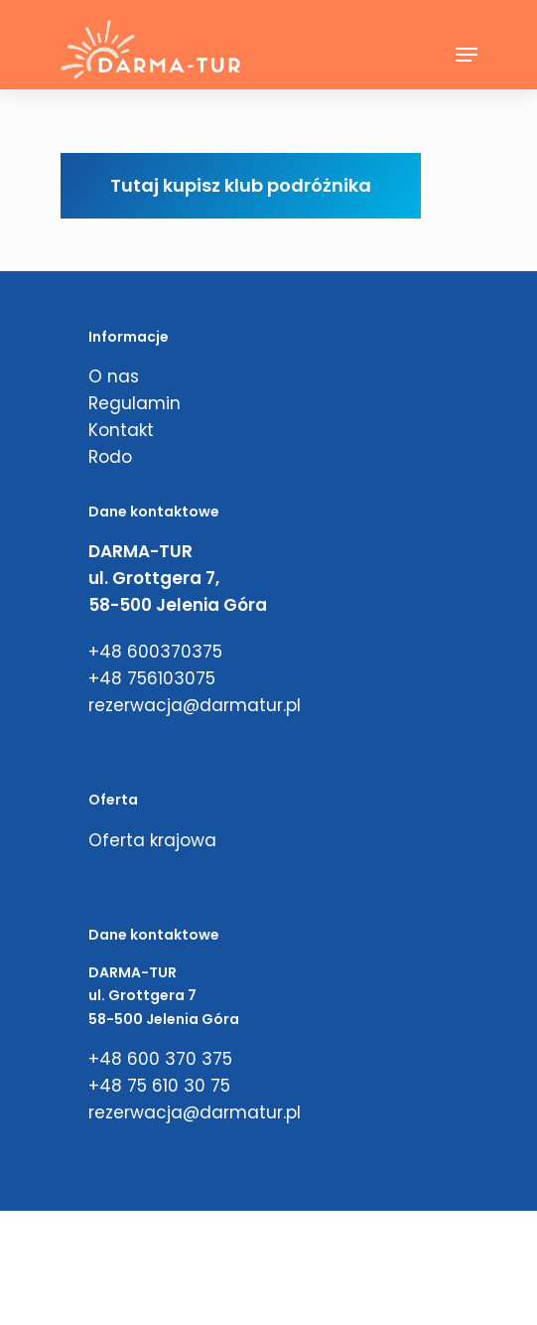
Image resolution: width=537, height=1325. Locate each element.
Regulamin (134, 403)
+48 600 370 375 (160, 1059)
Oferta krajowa (152, 840)
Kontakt (121, 430)
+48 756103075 (151, 678)
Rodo (110, 457)
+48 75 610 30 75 (159, 1086)
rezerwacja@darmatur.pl (194, 705)
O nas (113, 376)
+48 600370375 (155, 651)
